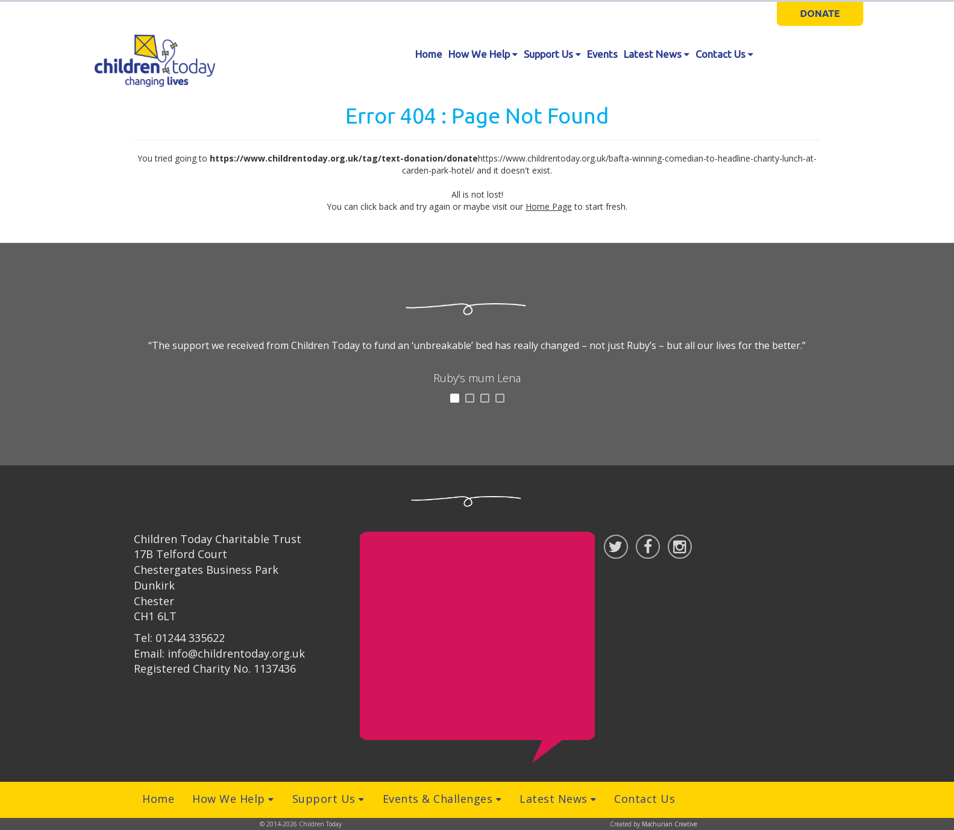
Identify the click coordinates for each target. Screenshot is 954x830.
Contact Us (724, 54)
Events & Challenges (442, 798)
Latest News (656, 54)
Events (602, 54)
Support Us (552, 54)
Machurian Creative (669, 824)
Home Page (549, 206)
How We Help (483, 54)
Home (428, 54)
